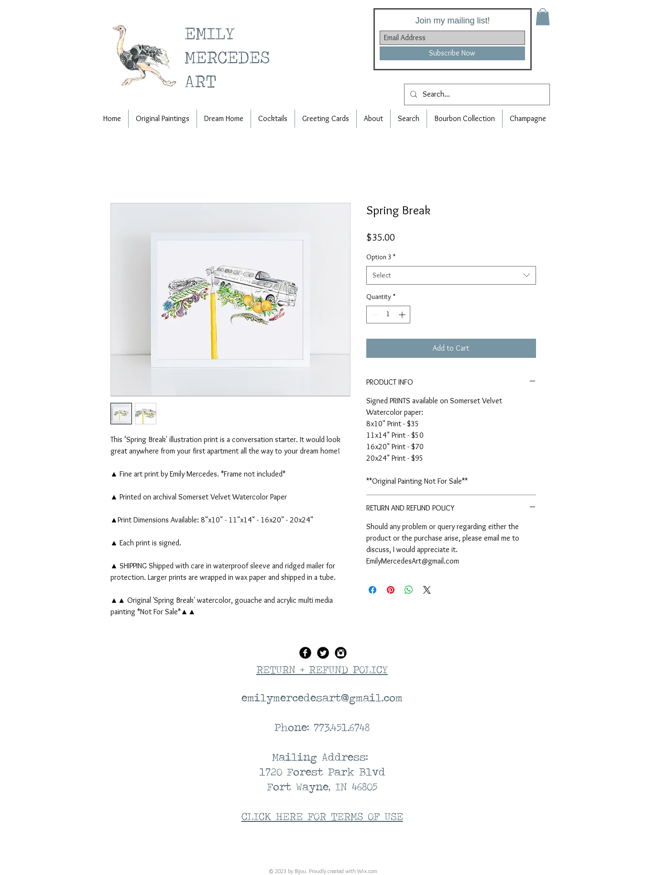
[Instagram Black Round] (341, 653)
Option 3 (380, 257)
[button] (543, 16)
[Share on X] (427, 590)
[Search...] (476, 94)
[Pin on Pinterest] (390, 590)
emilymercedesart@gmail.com (322, 697)
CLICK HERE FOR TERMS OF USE (322, 816)
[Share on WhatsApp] (409, 590)
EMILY (214, 32)
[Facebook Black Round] (305, 653)
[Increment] (403, 314)
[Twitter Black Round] (323, 653)
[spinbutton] (388, 314)
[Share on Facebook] (372, 590)
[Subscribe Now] (452, 53)
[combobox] (451, 275)
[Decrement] (374, 314)
